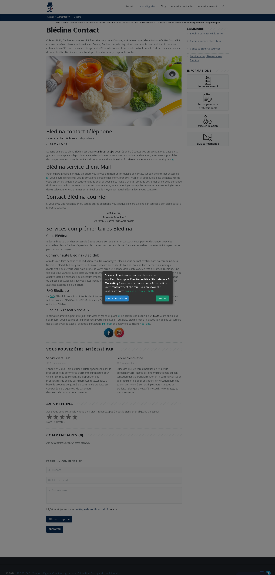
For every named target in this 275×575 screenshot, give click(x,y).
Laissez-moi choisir (117, 298)
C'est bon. (162, 298)
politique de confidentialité (140, 291)
